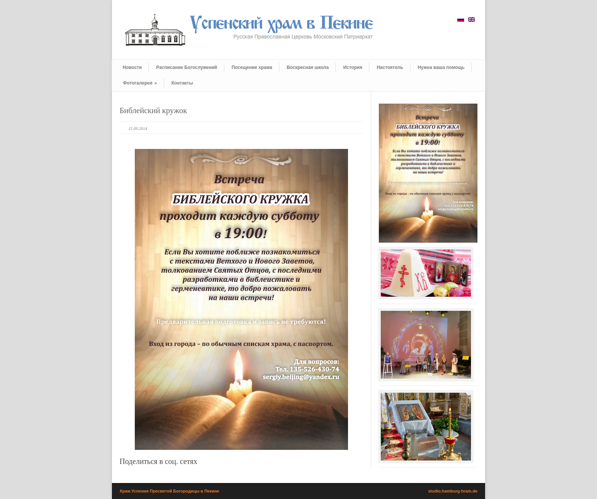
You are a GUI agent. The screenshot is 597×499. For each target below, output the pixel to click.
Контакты (182, 83)
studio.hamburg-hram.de (452, 491)
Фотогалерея (140, 83)
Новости (132, 67)
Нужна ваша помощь (441, 67)
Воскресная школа (308, 67)
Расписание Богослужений (186, 67)
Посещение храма (251, 67)
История (352, 67)
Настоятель (390, 67)
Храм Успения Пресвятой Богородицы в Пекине (169, 491)
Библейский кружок (153, 110)
